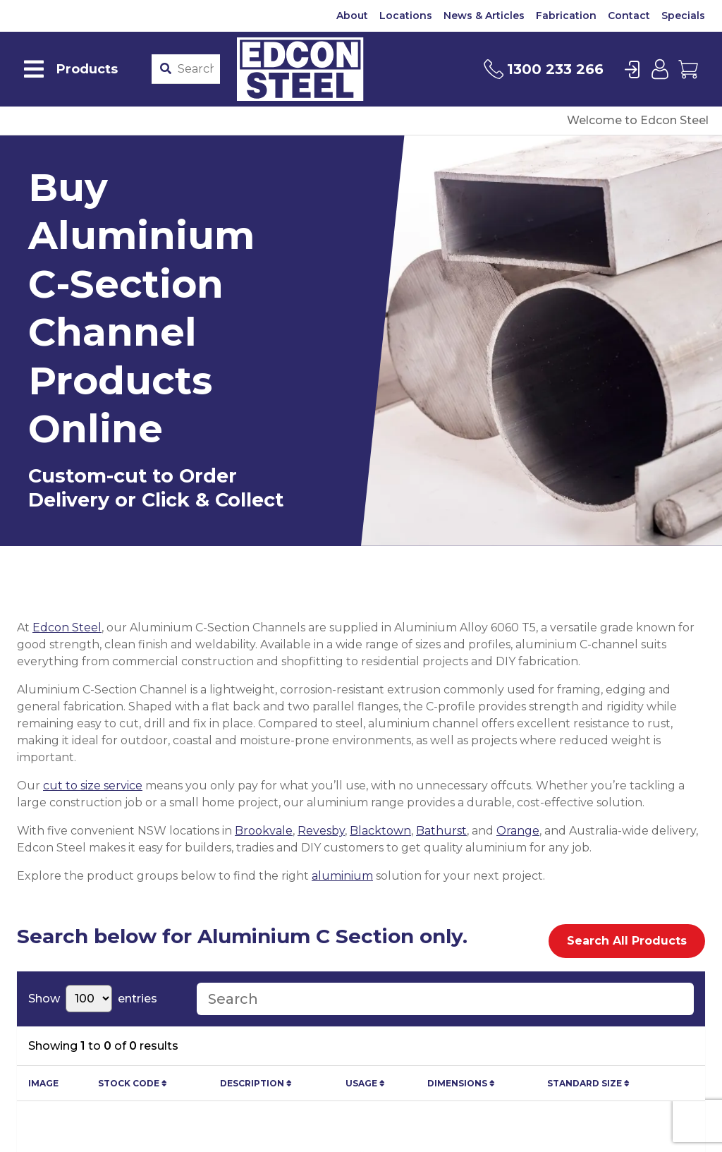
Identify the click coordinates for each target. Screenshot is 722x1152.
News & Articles (484, 15)
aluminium (342, 876)
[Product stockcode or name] (195, 69)
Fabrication (566, 15)
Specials (683, 15)
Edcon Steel (67, 627)
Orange (517, 830)
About (352, 15)
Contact (629, 15)
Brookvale (264, 830)
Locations (405, 15)
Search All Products (627, 940)
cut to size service (92, 785)
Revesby (321, 830)
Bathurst (441, 830)
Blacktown (380, 830)
